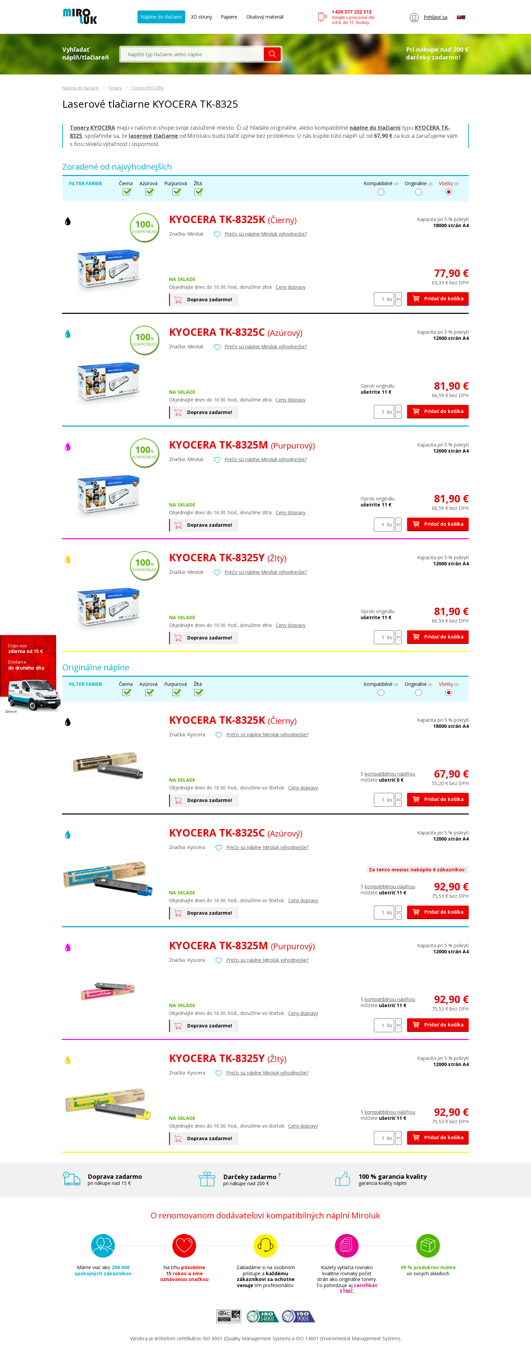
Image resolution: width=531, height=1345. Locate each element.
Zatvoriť (11, 711)
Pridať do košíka (438, 298)
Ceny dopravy (290, 287)
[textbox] (192, 54)
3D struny (201, 17)
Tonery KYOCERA (147, 88)
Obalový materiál (264, 17)
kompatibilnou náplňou (390, 774)
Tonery (115, 88)
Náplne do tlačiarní (161, 17)
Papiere (229, 17)
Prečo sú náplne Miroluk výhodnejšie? (266, 234)
